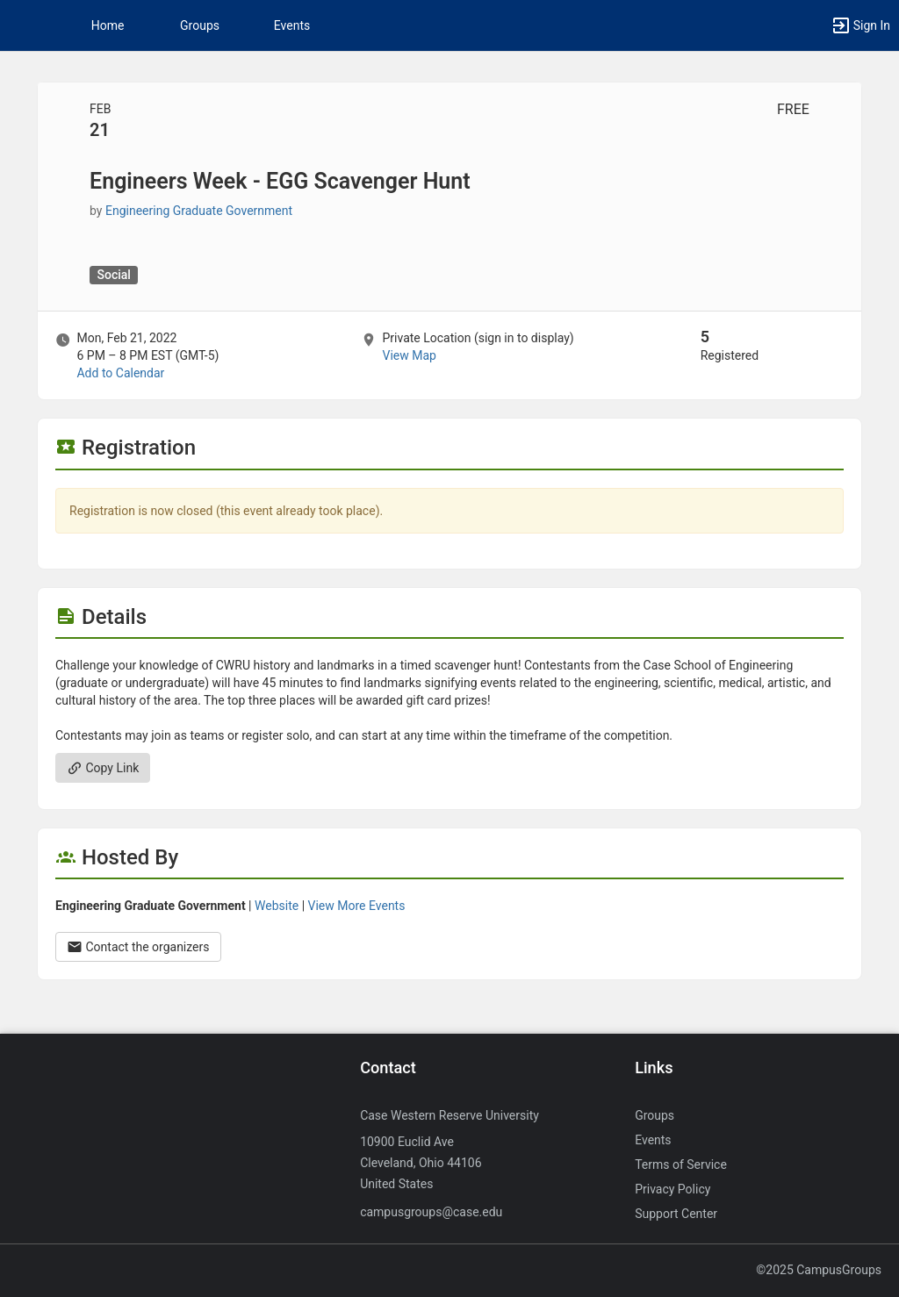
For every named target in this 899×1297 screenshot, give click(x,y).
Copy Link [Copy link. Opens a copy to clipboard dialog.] (103, 768)
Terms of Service (681, 1164)
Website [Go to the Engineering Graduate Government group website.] (276, 906)
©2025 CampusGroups (818, 1270)
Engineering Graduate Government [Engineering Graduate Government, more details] (198, 211)
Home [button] (108, 25)
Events (292, 25)
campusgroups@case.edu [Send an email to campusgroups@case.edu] (431, 1212)
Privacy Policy (672, 1189)
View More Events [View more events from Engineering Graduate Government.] (357, 906)
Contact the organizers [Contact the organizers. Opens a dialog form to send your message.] (138, 947)
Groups (199, 25)
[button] (22, 25)
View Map (408, 355)
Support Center (676, 1214)
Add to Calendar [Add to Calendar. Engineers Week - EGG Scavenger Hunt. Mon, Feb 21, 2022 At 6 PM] (120, 373)
